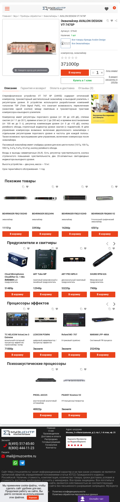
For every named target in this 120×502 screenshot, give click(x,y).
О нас (51, 431)
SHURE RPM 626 (98, 274)
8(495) (21, 443)
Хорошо (33, 497)
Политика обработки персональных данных (75, 494)
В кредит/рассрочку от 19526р (112, 80)
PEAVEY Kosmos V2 (71, 395)
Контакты (51, 447)
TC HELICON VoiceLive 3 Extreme (17, 336)
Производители (51, 433)
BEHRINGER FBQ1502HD (14, 213)
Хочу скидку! (112, 71)
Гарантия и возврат (33, 88)
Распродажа (51, 439)
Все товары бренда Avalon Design (89, 39)
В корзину (75, 72)
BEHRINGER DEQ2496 (43, 213)
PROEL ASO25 (40, 395)
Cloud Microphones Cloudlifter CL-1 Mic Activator (15, 275)
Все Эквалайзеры (81, 43)
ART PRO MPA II (69, 274)
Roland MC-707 (69, 334)
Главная (51, 428)
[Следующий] (114, 243)
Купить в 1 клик (82, 80)
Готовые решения (51, 442)
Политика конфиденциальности (68, 491)
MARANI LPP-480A (99, 334)
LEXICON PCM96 (41, 334)
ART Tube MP (40, 274)
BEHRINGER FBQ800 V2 (103, 213)
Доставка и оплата (51, 436)
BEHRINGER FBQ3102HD (74, 213)
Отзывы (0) (85, 88)
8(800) (21, 448)
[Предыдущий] (107, 243)
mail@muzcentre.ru (21, 456)
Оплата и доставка (62, 88)
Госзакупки (51, 445)
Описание (10, 88)
